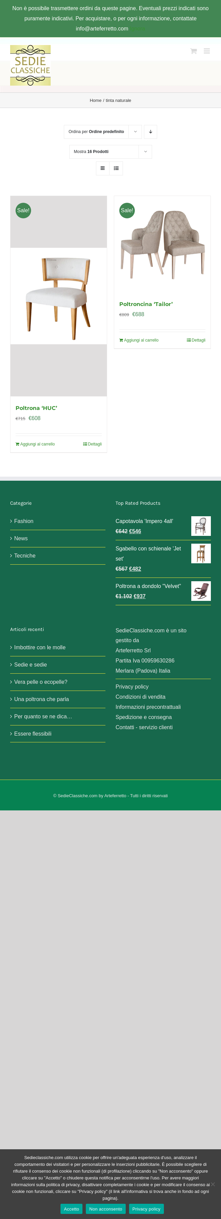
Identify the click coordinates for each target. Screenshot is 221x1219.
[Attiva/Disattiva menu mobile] (207, 51)
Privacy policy (132, 687)
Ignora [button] (137, 28)
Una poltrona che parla (41, 699)
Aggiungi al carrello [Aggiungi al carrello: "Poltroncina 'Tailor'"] (141, 340)
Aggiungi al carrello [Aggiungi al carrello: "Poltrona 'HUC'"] (37, 444)
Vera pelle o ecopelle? (40, 682)
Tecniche (24, 556)
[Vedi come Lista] (116, 168)
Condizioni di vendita (141, 697)
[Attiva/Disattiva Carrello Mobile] (193, 51)
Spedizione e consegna (144, 717)
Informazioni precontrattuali (148, 707)
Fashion (23, 521)
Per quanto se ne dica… (43, 716)
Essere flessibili (32, 734)
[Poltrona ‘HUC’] (58, 296)
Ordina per (96, 131)
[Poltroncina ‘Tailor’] (162, 244)
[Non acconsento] (212, 1184)
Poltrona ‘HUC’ (36, 408)
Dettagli (95, 444)
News (21, 538)
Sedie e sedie (30, 665)
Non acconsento (105, 1209)
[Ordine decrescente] (150, 132)
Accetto (71, 1209)
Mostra (91, 151)
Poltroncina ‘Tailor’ (146, 304)
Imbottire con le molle (40, 647)
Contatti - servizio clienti (144, 727)
